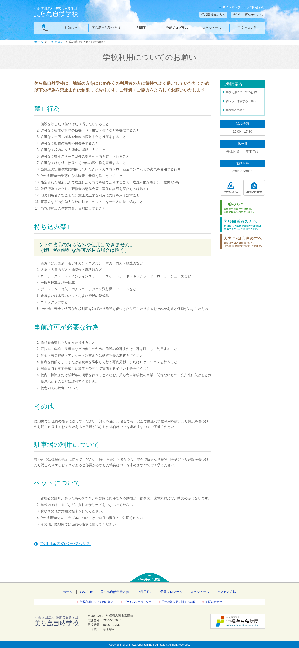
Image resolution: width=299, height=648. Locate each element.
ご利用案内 (141, 27)
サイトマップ (231, 7)
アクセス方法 (247, 27)
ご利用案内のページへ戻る (65, 543)
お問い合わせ (256, 7)
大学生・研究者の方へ (248, 14)
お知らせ (70, 27)
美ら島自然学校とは (106, 27)
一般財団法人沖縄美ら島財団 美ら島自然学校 (63, 12)
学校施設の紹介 (235, 110)
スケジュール (211, 27)
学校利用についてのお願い (242, 92)
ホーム (44, 29)
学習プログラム (177, 27)
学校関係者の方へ (213, 14)
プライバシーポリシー (137, 601)
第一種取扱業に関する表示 (178, 601)
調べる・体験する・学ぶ (241, 101)
